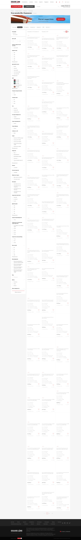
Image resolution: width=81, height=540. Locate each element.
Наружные (39, 27)
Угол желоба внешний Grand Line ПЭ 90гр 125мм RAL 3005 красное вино (33, 375)
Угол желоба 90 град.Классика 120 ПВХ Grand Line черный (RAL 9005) (47, 473)
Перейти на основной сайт (15, 3)
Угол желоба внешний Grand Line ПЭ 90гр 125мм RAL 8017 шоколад (48, 59)
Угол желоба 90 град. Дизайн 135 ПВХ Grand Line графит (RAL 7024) (63, 393)
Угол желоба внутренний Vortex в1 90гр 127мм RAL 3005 (47, 349)
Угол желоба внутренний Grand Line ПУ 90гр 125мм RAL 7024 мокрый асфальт (33, 195)
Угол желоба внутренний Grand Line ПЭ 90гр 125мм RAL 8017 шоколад (33, 178)
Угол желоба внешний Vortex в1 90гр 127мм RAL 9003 (48, 176)
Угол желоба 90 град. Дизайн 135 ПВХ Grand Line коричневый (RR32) (48, 424)
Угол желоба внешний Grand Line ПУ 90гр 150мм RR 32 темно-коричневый (33, 151)
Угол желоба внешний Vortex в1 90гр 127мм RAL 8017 (63, 108)
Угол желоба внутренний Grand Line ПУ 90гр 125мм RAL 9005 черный (63, 276)
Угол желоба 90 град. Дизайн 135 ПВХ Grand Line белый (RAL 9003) (33, 400)
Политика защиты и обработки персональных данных (62, 538)
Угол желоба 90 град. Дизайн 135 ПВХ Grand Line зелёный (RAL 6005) (33, 424)
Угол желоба (15, 34)
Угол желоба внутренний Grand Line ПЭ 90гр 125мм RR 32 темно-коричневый (63, 349)
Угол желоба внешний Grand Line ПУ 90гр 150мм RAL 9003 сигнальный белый (63, 127)
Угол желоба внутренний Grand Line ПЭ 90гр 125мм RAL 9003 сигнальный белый (33, 251)
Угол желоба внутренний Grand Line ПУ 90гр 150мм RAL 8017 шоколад (33, 220)
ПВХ (43, 27)
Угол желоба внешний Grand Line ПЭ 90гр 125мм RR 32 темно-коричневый (33, 301)
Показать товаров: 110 (18, 289)
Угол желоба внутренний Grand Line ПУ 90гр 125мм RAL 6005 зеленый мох (63, 244)
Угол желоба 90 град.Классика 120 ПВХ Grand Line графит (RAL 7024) (62, 449)
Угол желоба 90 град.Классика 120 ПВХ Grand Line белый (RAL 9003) (47, 134)
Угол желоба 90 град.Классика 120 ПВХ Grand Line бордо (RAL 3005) (47, 449)
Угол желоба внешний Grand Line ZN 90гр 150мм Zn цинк (33, 497)
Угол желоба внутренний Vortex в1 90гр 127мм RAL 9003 (62, 294)
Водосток (14, 33)
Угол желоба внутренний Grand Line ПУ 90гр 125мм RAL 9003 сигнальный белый (33, 127)
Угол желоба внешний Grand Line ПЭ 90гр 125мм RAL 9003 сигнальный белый (33, 108)
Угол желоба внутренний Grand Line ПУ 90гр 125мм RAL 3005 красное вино (63, 175)
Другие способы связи (66, 7)
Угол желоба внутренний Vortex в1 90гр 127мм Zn (47, 318)
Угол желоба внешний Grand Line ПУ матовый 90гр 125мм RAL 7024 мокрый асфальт (63, 497)
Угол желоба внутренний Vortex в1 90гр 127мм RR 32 (62, 325)
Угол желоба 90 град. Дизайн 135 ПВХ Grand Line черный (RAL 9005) (63, 424)
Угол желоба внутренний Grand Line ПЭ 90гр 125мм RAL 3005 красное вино (48, 375)
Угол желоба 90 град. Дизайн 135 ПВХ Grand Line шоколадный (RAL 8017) (33, 449)
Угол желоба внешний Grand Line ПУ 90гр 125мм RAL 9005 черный (48, 158)
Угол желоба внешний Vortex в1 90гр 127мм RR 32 (63, 226)
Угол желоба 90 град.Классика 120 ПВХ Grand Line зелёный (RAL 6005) (33, 473)
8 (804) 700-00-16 (65, 5)
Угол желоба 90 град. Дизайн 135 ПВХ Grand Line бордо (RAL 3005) (48, 400)
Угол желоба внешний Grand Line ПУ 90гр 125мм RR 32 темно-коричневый (48, 39)
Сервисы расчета (29, 6)
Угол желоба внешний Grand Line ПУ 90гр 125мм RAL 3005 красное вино (63, 151)
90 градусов (20, 27)
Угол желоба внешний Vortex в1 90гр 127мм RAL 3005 (33, 325)
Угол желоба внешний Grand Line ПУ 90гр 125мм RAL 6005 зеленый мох (48, 220)
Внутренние (33, 27)
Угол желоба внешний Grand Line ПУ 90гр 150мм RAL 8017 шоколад (48, 102)
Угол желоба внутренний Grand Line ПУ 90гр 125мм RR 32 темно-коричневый (33, 77)
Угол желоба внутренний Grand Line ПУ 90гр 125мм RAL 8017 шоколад (63, 56)
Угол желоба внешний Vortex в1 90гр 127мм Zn (48, 269)
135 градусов (26, 27)
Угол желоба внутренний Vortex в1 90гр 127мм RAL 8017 (47, 251)
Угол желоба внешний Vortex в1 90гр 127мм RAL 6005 (33, 349)
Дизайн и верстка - (16, 538)
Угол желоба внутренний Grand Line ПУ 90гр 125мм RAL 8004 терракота (48, 202)
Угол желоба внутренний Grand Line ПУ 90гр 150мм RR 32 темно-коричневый (33, 269)
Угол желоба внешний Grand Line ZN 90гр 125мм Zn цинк (63, 473)
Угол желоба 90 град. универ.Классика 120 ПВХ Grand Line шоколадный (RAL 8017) (63, 83)
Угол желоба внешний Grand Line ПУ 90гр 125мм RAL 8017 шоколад (33, 38)
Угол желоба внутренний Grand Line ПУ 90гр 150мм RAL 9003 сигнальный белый (63, 195)
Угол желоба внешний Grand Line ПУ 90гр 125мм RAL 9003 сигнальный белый (63, 38)
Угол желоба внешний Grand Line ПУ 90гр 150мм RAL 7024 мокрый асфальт (48, 493)
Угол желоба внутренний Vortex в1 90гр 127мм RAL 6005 (62, 375)
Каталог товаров (16, 6)
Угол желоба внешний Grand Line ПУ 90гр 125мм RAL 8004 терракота (48, 83)
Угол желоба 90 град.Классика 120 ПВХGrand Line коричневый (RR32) (47, 301)
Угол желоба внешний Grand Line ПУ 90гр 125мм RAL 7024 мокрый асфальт (33, 56)
